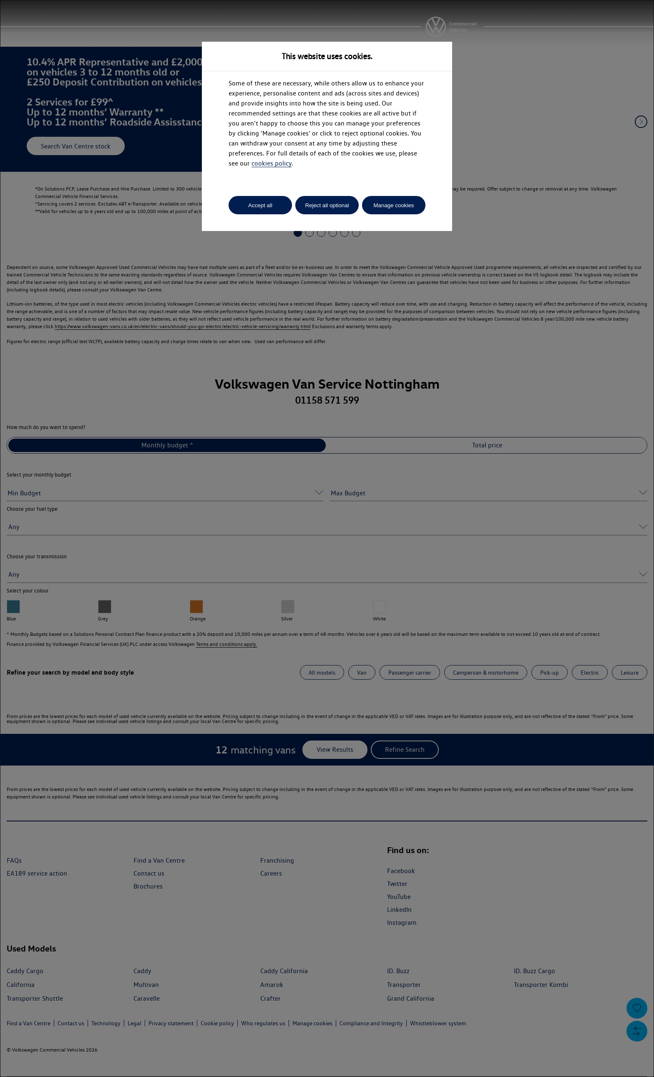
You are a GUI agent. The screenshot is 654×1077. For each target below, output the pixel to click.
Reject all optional (327, 205)
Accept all (260, 205)
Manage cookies (393, 205)
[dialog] (327, 538)
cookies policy (272, 163)
